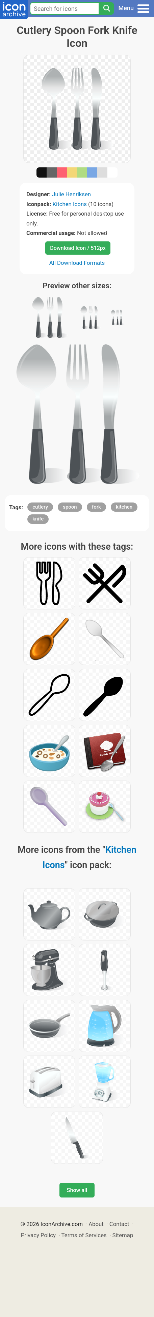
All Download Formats (77, 262)
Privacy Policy (38, 1235)
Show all (77, 1190)
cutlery (40, 507)
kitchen (124, 507)
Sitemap (122, 1235)
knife (38, 519)
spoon (70, 507)
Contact (119, 1224)
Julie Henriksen (71, 194)
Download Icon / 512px (77, 248)
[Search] (106, 8)
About (96, 1224)
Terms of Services (84, 1235)
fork (96, 507)
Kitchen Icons (70, 204)
